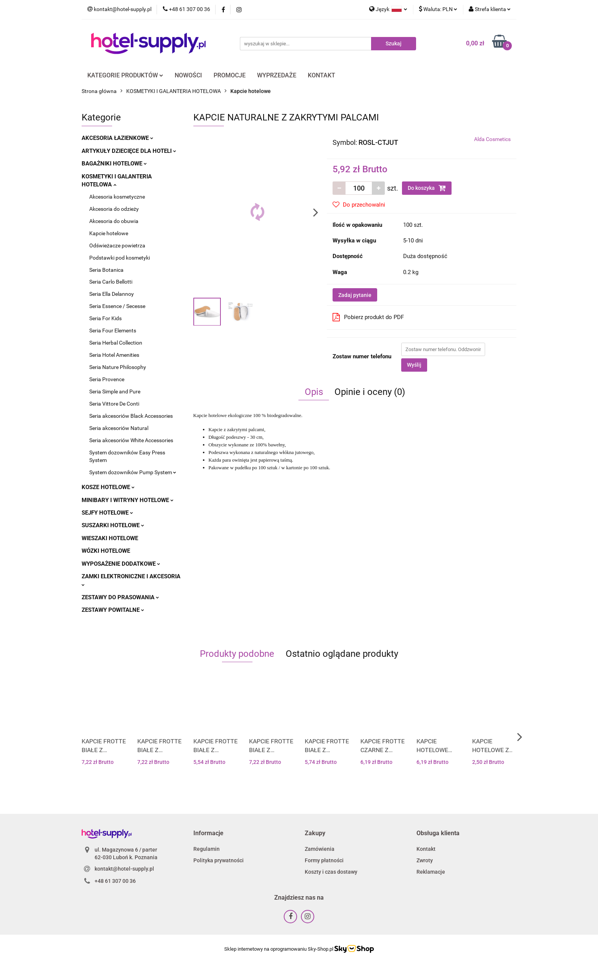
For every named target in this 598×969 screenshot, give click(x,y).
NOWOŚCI (188, 75)
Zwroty (424, 860)
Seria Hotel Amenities (114, 355)
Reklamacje (430, 872)
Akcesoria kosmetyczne (117, 197)
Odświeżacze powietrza (117, 245)
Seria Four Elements (112, 330)
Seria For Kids (105, 318)
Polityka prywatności (218, 860)
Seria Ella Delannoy (111, 294)
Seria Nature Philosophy (117, 367)
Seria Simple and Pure (114, 391)
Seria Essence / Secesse (117, 306)
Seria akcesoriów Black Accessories (131, 416)
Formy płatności (324, 860)
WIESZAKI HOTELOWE (110, 538)
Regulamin (206, 849)
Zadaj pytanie (354, 295)
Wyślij (414, 365)
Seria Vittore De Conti (114, 404)
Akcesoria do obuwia (113, 221)
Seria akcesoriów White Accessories (131, 440)
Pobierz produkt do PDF (368, 317)
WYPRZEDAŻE (276, 75)
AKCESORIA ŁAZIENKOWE (117, 138)
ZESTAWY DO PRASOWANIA (120, 597)
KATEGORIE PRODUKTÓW (125, 75)
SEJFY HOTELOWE (107, 512)
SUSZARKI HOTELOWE (113, 525)
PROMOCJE (230, 75)
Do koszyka (427, 188)
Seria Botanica (106, 270)
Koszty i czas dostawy (331, 872)
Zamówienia (319, 849)
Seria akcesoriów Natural (118, 428)
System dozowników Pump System (132, 472)
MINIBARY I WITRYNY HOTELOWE (128, 500)
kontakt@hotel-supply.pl (124, 869)
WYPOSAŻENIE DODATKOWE (121, 563)
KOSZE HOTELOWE (108, 487)
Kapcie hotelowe (108, 233)
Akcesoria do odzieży (114, 209)
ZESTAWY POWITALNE (113, 609)
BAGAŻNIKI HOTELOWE (114, 163)
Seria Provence (106, 379)
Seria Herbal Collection (115, 343)
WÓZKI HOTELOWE (106, 550)
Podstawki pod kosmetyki (119, 258)
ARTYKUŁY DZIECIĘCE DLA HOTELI (129, 151)
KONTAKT (321, 75)
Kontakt (426, 849)
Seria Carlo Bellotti (110, 282)
